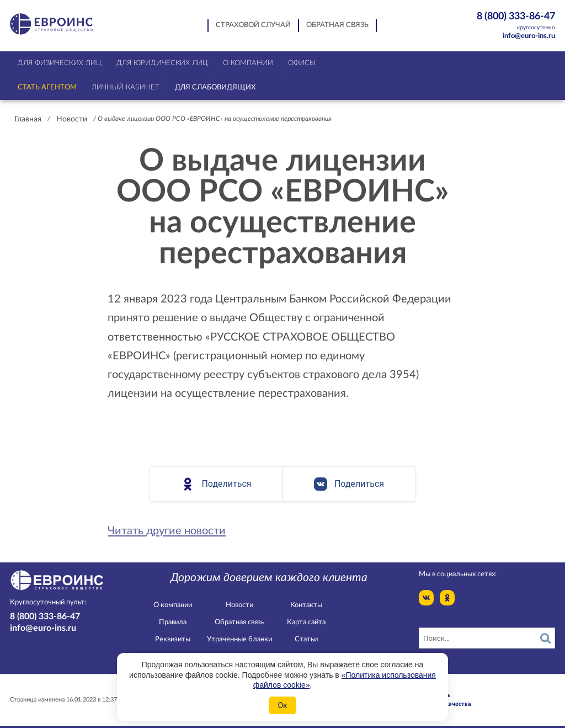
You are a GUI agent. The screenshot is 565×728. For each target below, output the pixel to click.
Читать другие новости (167, 530)
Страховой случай (253, 25)
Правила (172, 622)
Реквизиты (172, 639)
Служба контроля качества (431, 704)
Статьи (306, 639)
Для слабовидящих (215, 87)
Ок (282, 705)
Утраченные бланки (239, 639)
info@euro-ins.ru (529, 36)
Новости (71, 119)
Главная (27, 119)
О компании (172, 605)
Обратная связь (337, 25)
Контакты (306, 605)
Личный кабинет (125, 87)
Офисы (302, 63)
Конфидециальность (421, 695)
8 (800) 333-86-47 (509, 21)
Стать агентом (47, 87)
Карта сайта (306, 622)
